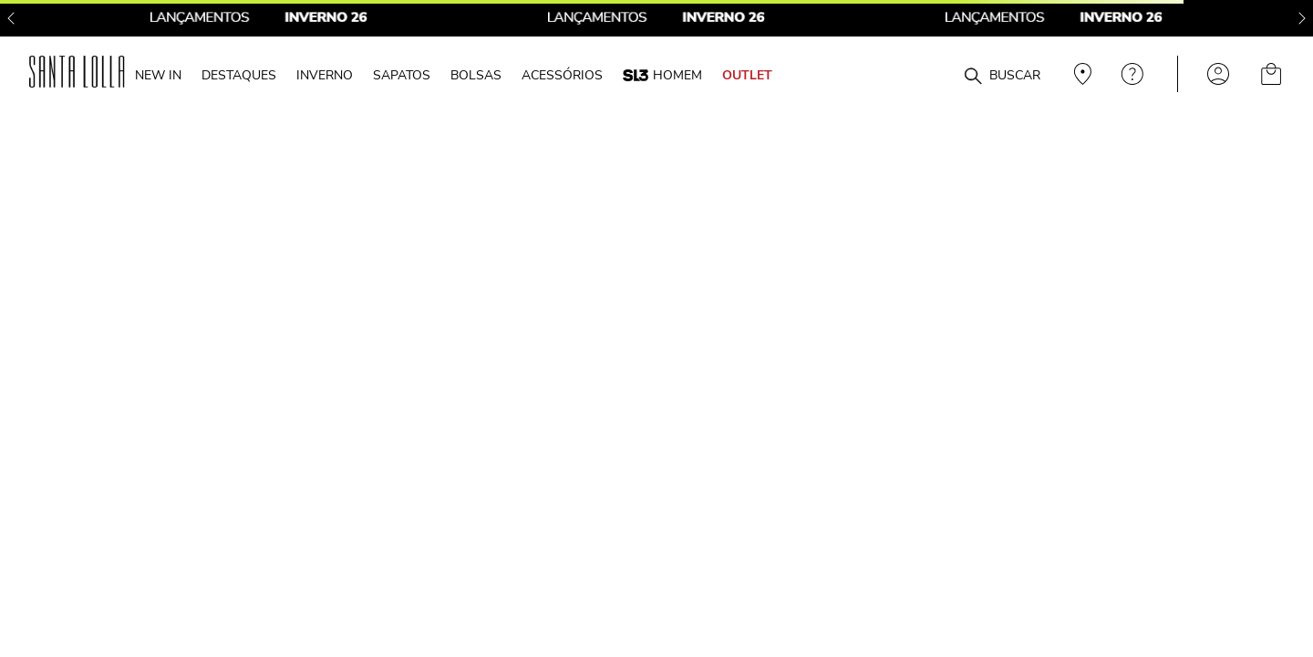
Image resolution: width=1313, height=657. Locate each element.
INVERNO (324, 75)
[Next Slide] (1302, 18)
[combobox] (928, 74)
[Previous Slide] (11, 18)
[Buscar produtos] (973, 77)
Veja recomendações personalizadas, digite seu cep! (1080, 74)
